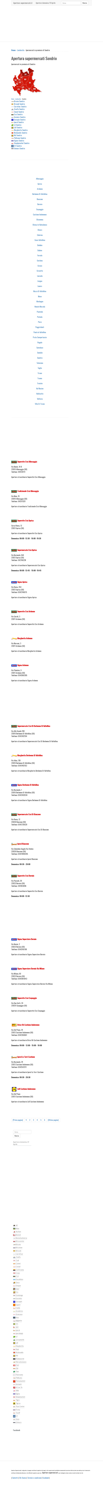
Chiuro (40, 230)
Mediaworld (18, 1359)
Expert (16, 1305)
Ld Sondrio (17, 125)
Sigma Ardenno (23, 665)
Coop (16, 1273)
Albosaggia (40, 178)
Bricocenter (18, 1241)
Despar (17, 1286)
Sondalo (39, 352)
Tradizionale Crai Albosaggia (28, 491)
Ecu (15, 1292)
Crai (16, 1276)
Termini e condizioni (34, 1477)
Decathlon (18, 1279)
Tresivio (39, 383)
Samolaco (39, 347)
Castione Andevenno (40, 214)
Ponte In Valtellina (40, 332)
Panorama (18, 1375)
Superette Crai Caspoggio (27, 998)
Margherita (18, 1346)
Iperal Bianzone (23, 843)
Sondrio (39, 357)
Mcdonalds (18, 1352)
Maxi (16, 1349)
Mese (40, 296)
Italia (12, 99)
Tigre (16, 1400)
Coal (16, 1260)
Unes (16, 1419)
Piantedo (40, 311)
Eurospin (17, 1302)
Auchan (17, 1232)
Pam (16, 1371)
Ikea (16, 1317)
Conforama (18, 1270)
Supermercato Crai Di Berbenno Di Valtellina (33, 726)
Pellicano (17, 1378)
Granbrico (18, 1311)
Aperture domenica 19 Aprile (45, 3)
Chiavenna (39, 219)
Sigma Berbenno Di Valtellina (28, 784)
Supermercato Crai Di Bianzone (29, 814)
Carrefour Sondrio (20, 106)
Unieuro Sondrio (19, 148)
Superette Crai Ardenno (26, 611)
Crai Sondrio (18, 114)
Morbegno (39, 301)
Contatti (15, 1477)
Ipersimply (18, 1333)
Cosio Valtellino (40, 240)
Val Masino (39, 388)
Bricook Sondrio (19, 104)
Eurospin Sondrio (19, 119)
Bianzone (40, 199)
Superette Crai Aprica (25, 520)
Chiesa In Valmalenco (40, 224)
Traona (39, 378)
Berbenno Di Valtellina (39, 194)
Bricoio (17, 1244)
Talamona (40, 363)
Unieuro (17, 1422)
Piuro (40, 322)
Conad (16, 1267)
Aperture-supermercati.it (22, 2)
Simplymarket (19, 1397)
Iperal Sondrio (19, 122)
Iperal (16, 1330)
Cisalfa (16, 1257)
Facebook (46, 1477)
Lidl (15, 1343)
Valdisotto (39, 393)
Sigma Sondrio (19, 140)
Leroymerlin (18, 1340)
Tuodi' (16, 1413)
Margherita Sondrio (21, 130)
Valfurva (40, 398)
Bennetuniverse (20, 1238)
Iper (16, 1327)
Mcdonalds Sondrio (20, 132)
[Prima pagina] (18, 1120)
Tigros (16, 1403)
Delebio (39, 245)
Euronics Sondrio (19, 117)
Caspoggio (39, 209)
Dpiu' (16, 1289)
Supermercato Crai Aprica (27, 550)
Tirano (40, 373)
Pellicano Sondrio (20, 138)
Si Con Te (17, 1387)
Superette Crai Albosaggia (27, 461)
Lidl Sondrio (18, 127)
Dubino (39, 250)
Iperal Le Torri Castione (26, 1056)
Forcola (39, 255)
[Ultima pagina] (53, 1120)
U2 (15, 1416)
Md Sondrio (18, 135)
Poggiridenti (39, 327)
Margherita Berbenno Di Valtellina (29, 755)
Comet (17, 1263)
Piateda (39, 317)
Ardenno (40, 189)
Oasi (16, 1365)
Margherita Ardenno (24, 638)
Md (15, 1356)
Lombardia (20, 50)
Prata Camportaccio (40, 337)
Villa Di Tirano (40, 404)
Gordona (40, 260)
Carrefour (18, 1254)
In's (15, 1324)
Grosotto (40, 270)
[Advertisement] (51, 23)
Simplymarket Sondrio (21, 143)
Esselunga (18, 1295)
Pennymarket (19, 1381)
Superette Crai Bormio (25, 875)
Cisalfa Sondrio (19, 109)
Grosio (40, 265)
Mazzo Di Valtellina (39, 291)
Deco (16, 1283)
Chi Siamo (22, 1477)
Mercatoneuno (19, 1362)
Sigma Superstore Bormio (26, 939)
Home (13, 50)
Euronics (17, 1298)
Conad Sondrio (19, 111)
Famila (16, 1308)
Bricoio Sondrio (19, 101)
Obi (15, 1368)
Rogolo (39, 342)
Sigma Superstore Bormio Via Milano (30, 968)
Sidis (16, 1391)
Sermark (17, 1384)
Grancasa (17, 1314)
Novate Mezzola (40, 306)
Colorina (40, 235)
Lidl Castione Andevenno (26, 1088)
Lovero (40, 286)
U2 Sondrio (18, 146)
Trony (16, 1410)
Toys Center (19, 1406)
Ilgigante (17, 1321)
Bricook (17, 1251)
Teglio (40, 368)
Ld (15, 1337)
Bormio (39, 204)
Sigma (16, 1394)
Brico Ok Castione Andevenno (28, 1024)
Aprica (40, 184)
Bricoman (17, 1248)
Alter (16, 1229)
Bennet (17, 1235)
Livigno (39, 281)
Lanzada (39, 276)
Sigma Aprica (22, 581)
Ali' (15, 1225)
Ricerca (85, 3)
